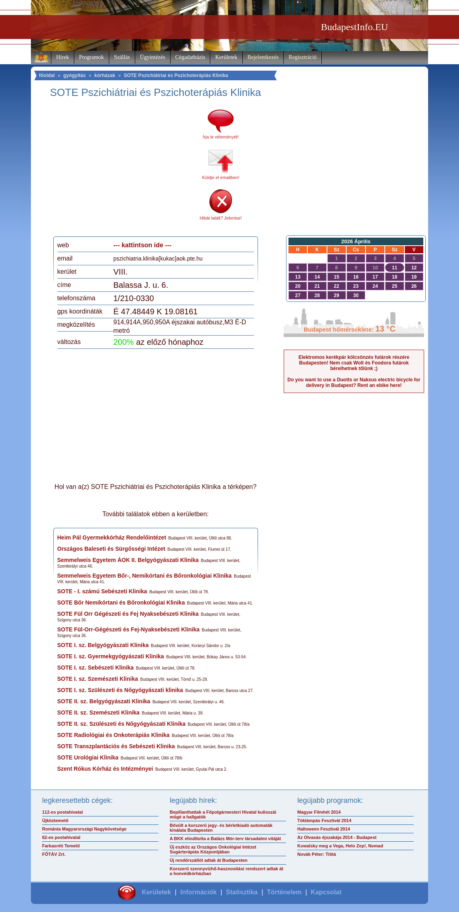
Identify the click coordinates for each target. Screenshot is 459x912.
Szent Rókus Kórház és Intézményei (105, 768)
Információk (198, 892)
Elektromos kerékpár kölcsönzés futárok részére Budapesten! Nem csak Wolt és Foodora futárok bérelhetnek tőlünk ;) (354, 362)
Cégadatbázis (190, 57)
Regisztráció (302, 57)
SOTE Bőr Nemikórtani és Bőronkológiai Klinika (121, 602)
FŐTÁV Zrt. (53, 854)
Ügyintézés (152, 57)
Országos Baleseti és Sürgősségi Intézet (111, 549)
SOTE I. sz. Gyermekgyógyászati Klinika (110, 656)
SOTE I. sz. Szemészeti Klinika (97, 679)
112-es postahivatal (62, 812)
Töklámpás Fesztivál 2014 (324, 820)
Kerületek (226, 57)
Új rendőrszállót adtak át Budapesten (209, 860)
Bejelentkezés (263, 57)
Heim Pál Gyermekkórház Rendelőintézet (112, 537)
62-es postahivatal (61, 837)
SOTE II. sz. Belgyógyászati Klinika (103, 701)
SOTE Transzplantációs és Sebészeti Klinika (116, 746)
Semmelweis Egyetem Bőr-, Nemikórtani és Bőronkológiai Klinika (144, 575)
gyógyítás (74, 75)
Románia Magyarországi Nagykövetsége (84, 828)
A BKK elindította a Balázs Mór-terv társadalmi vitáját (225, 838)
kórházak (104, 75)
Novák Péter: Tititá (316, 854)
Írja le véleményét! (220, 136)
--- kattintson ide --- (143, 245)
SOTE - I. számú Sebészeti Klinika (102, 591)
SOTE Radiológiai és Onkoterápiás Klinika (113, 735)
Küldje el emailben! (221, 177)
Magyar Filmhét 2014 (319, 812)
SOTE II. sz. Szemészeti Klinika (98, 712)
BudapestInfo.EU (354, 27)
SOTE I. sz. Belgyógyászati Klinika (103, 645)
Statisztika (242, 892)
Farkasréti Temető (61, 845)
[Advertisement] (124, 170)
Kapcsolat (326, 892)
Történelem (284, 892)
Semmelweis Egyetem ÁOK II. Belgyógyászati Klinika (128, 560)
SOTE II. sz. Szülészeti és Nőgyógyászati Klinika (121, 724)
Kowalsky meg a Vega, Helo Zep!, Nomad (340, 845)
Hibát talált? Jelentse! (220, 218)
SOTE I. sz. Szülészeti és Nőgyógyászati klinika (120, 690)
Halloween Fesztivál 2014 (323, 828)
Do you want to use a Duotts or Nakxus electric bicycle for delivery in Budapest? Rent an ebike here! (353, 382)
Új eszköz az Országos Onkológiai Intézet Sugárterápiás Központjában (213, 849)
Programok (91, 57)
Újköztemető (55, 820)
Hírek (62, 57)
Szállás (122, 57)
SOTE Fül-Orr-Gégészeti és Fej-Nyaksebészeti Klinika (128, 629)
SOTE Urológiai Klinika (87, 757)
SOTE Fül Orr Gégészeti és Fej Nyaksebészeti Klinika (128, 614)
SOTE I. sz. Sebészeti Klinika (95, 667)
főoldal (47, 75)
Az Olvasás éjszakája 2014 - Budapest (337, 837)
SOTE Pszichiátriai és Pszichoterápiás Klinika (176, 75)
